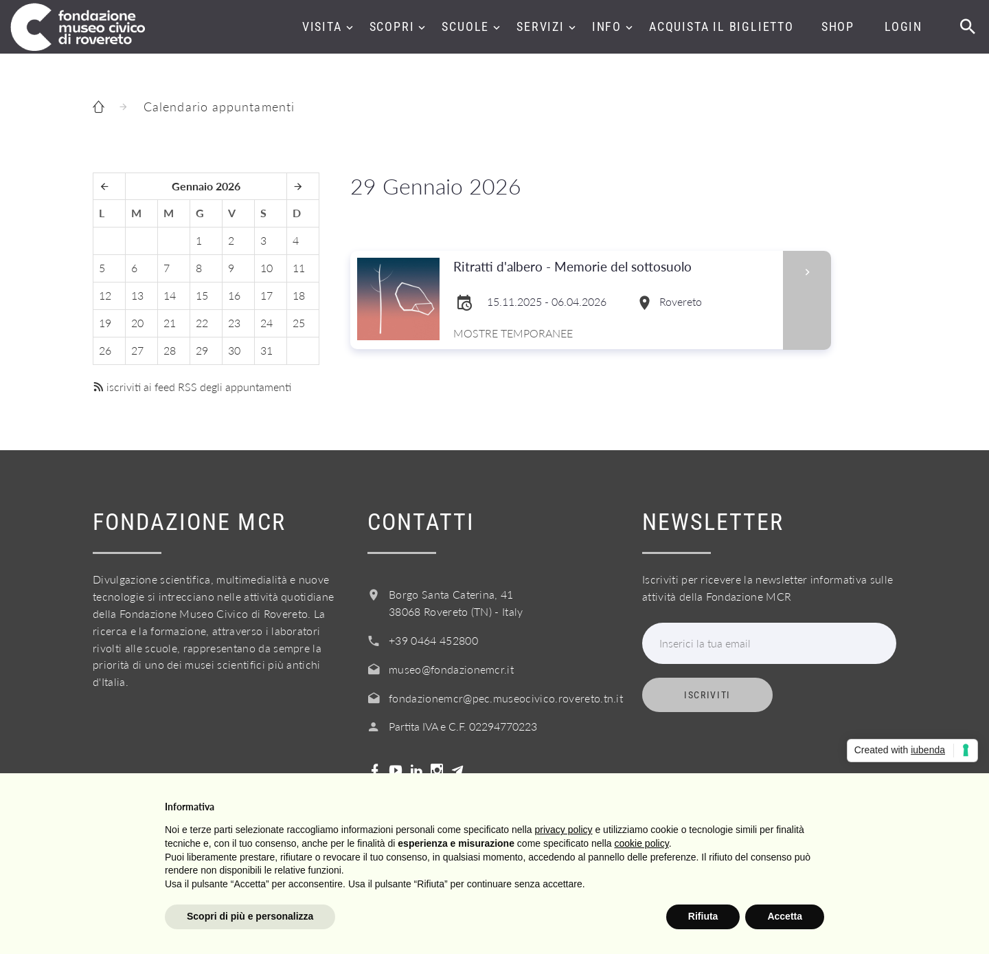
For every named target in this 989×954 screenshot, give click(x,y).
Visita (322, 26)
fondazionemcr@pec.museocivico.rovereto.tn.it (506, 698)
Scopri (392, 26)
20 (137, 322)
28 (169, 350)
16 (234, 295)
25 (299, 322)
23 (234, 322)
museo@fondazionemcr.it (451, 669)
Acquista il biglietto (721, 26)
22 (202, 322)
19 (105, 322)
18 (299, 295)
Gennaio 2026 (206, 185)
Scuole (465, 26)
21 (169, 322)
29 (202, 350)
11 (299, 267)
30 (234, 350)
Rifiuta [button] (703, 916)
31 (266, 350)
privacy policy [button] (564, 829)
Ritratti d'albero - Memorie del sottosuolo (577, 267)
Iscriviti (707, 694)
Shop (837, 26)
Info (607, 26)
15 (202, 295)
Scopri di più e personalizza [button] (250, 916)
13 (137, 295)
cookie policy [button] (642, 843)
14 (169, 295)
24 (266, 322)
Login (903, 26)
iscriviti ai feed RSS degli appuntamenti (192, 386)
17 (266, 295)
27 (137, 350)
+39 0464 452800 (433, 640)
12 (105, 295)
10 (266, 267)
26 (105, 350)
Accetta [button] (784, 916)
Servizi (540, 26)
